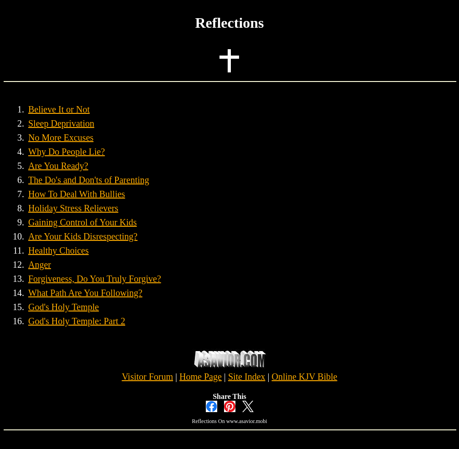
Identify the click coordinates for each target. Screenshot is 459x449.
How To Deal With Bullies (76, 194)
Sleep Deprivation (61, 123)
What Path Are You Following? (85, 293)
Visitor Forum (147, 377)
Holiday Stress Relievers (73, 208)
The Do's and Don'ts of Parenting (88, 180)
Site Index (246, 377)
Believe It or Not (59, 109)
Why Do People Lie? (66, 152)
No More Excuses (60, 138)
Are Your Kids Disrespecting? (83, 236)
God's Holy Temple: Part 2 (76, 321)
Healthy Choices (58, 250)
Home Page (200, 377)
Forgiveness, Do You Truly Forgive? (94, 279)
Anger (39, 265)
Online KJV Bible (304, 377)
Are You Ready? (58, 166)
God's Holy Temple (63, 307)
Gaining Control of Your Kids (82, 222)
